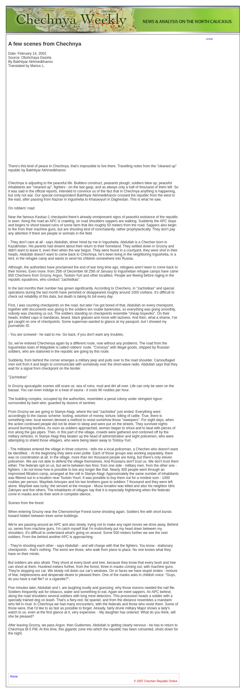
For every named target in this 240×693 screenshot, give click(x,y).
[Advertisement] (57, 113)
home (209, 39)
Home (14, 676)
